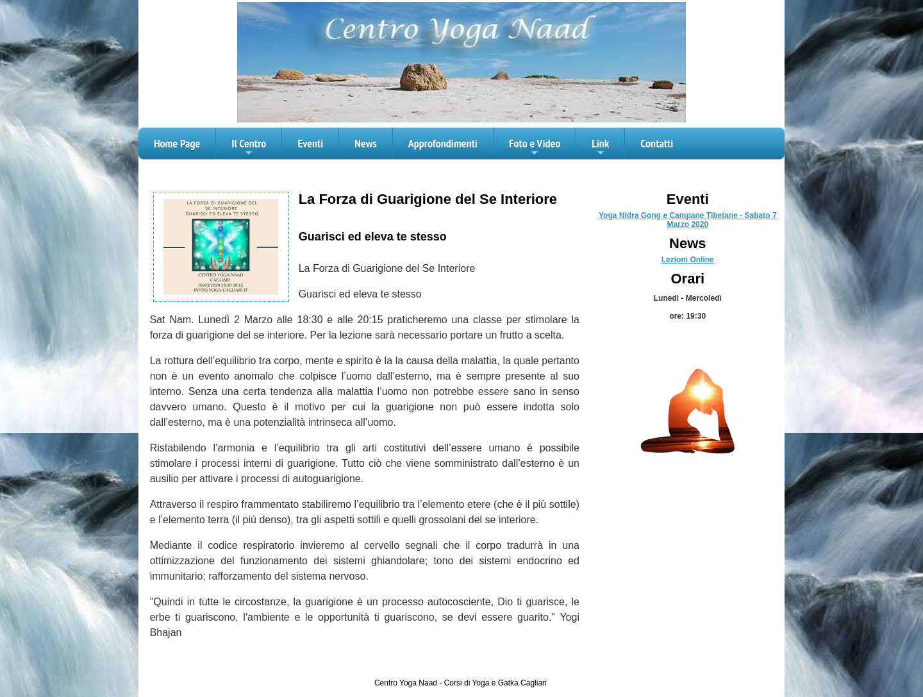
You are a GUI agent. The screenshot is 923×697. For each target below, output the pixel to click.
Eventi (310, 143)
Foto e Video (534, 147)
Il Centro (248, 147)
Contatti (656, 143)
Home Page (177, 143)
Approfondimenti (443, 143)
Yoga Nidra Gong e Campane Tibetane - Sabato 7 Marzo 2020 (688, 220)
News (365, 143)
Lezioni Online (687, 259)
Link (600, 147)
